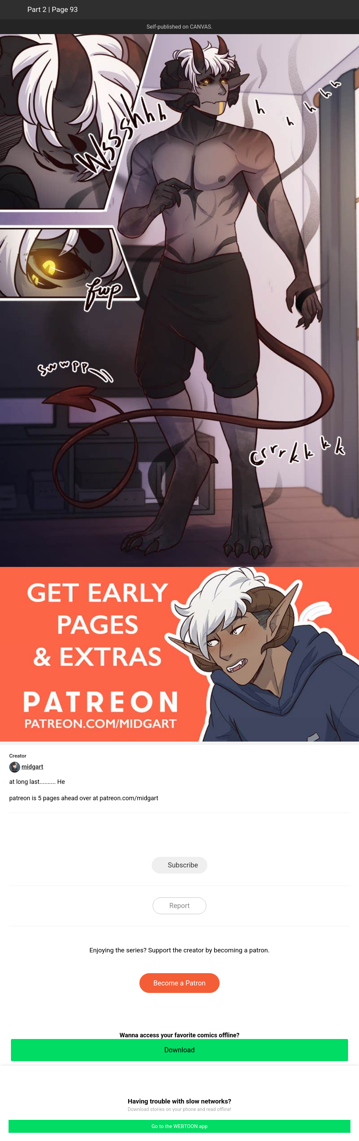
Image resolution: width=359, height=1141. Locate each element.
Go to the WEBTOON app (179, 1126)
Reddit (241, 837)
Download (179, 1050)
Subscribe (183, 865)
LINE (118, 837)
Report (179, 906)
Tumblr (210, 837)
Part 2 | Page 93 (52, 9)
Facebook (149, 837)
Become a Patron (179, 983)
